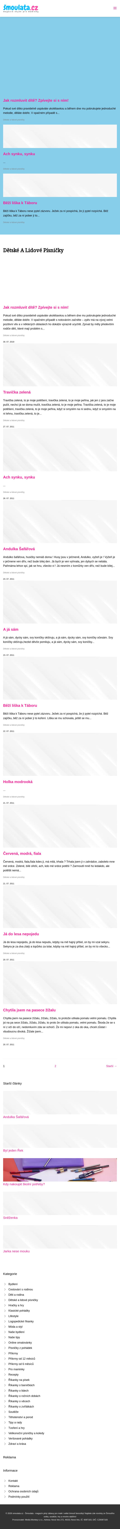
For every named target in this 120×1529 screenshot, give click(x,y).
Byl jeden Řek (13, 1150)
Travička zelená (17, 392)
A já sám (10, 629)
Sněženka (10, 1217)
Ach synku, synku (19, 154)
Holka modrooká (17, 782)
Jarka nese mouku (16, 1251)
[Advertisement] (60, 48)
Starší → (111, 1066)
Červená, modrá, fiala (22, 853)
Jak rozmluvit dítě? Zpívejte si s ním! (36, 100)
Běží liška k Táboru (20, 203)
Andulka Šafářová (19, 549)
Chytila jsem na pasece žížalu (29, 1010)
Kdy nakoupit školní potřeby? (24, 1184)
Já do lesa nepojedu (21, 934)
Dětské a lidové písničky (14, 120)
